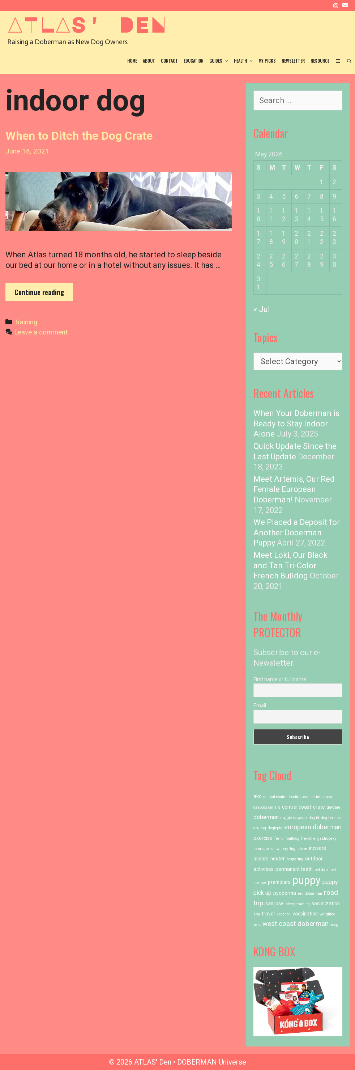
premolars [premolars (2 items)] (279, 882)
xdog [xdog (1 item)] (334, 924)
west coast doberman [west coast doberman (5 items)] (295, 923)
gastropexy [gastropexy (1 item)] (326, 838)
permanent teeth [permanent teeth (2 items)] (294, 869)
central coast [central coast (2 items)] (296, 807)
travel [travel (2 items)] (268, 914)
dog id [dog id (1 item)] (314, 818)
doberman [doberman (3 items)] (266, 817)
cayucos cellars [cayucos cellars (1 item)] (266, 807)
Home (132, 61)
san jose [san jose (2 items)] (274, 903)
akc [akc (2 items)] (257, 796)
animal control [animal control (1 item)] (275, 797)
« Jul (261, 309)
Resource (320, 61)
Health (245, 60)
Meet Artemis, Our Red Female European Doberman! (294, 489)
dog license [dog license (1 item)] (331, 818)
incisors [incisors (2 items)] (317, 848)
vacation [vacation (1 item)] (284, 914)
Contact (169, 61)
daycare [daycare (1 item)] (334, 807)
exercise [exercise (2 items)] (263, 838)
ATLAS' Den (86, 24)
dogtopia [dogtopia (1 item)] (275, 828)
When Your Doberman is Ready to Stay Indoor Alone (296, 423)
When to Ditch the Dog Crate (79, 136)
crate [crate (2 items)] (319, 807)
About (149, 61)
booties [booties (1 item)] (295, 797)
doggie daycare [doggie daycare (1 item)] (294, 818)
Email (259, 705)
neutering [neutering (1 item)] (295, 859)
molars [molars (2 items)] (261, 859)
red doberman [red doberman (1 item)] (310, 893)
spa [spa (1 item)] (256, 914)
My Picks (267, 61)
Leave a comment (41, 332)
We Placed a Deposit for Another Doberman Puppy (296, 532)
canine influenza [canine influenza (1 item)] (317, 797)
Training (25, 322)
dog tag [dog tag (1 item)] (259, 828)
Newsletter (293, 61)
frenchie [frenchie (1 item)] (308, 838)
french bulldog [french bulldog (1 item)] (286, 838)
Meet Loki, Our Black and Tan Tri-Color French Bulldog (290, 565)
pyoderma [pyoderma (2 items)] (284, 893)
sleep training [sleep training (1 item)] (298, 904)
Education (194, 61)
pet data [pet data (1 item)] (322, 869)
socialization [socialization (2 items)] (326, 903)
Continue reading (43, 293)
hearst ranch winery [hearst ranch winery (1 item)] (270, 848)
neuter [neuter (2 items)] (277, 859)
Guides (220, 60)
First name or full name (279, 679)
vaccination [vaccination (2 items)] (305, 914)
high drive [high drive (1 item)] (298, 848)
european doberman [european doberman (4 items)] (313, 827)
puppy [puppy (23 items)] (306, 880)
